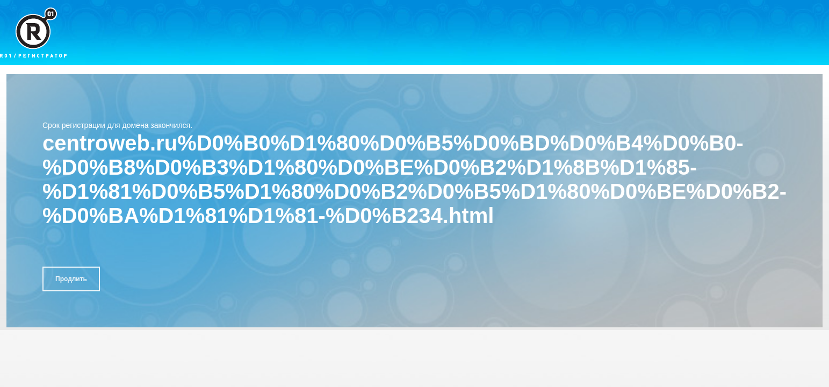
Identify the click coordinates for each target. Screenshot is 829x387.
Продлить (71, 279)
